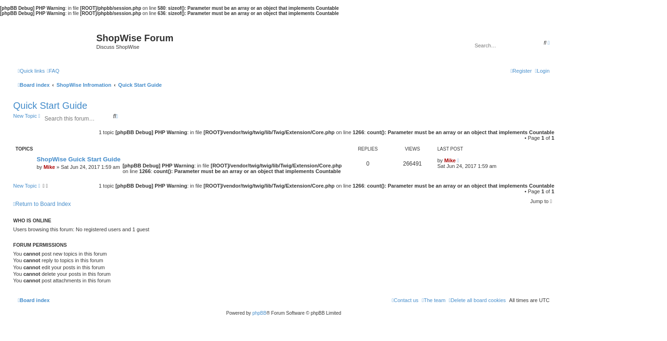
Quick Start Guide (50, 105)
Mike (49, 167)
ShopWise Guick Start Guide (79, 159)
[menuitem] (53, 70)
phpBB (259, 313)
